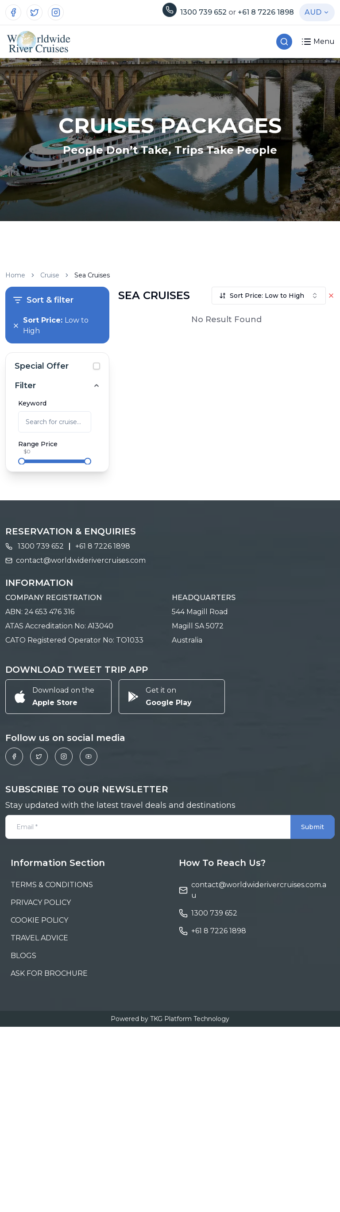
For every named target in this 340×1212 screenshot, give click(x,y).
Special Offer (42, 366)
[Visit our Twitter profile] (34, 12)
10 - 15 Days (47, 531)
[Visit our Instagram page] (56, 12)
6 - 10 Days (45, 517)
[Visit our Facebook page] (13, 12)
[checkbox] (96, 366)
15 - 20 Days (47, 545)
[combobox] (269, 295)
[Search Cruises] (284, 42)
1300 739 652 (204, 12)
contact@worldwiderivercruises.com (81, 747)
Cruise (49, 275)
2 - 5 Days (43, 503)
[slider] (21, 461)
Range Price (38, 444)
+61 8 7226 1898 (266, 12)
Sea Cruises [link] (92, 275)
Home (15, 275)
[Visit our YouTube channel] (88, 943)
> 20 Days (44, 560)
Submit (312, 1014)
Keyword (32, 403)
